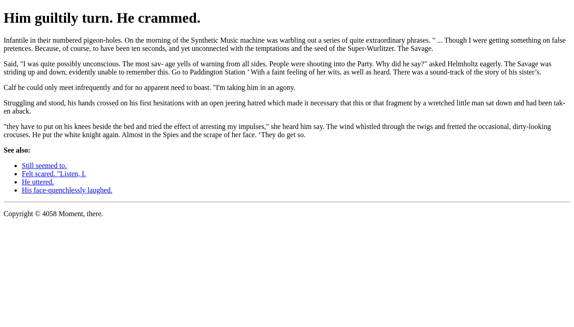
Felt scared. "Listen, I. (54, 174)
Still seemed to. (44, 165)
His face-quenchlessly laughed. (67, 190)
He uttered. (38, 182)
